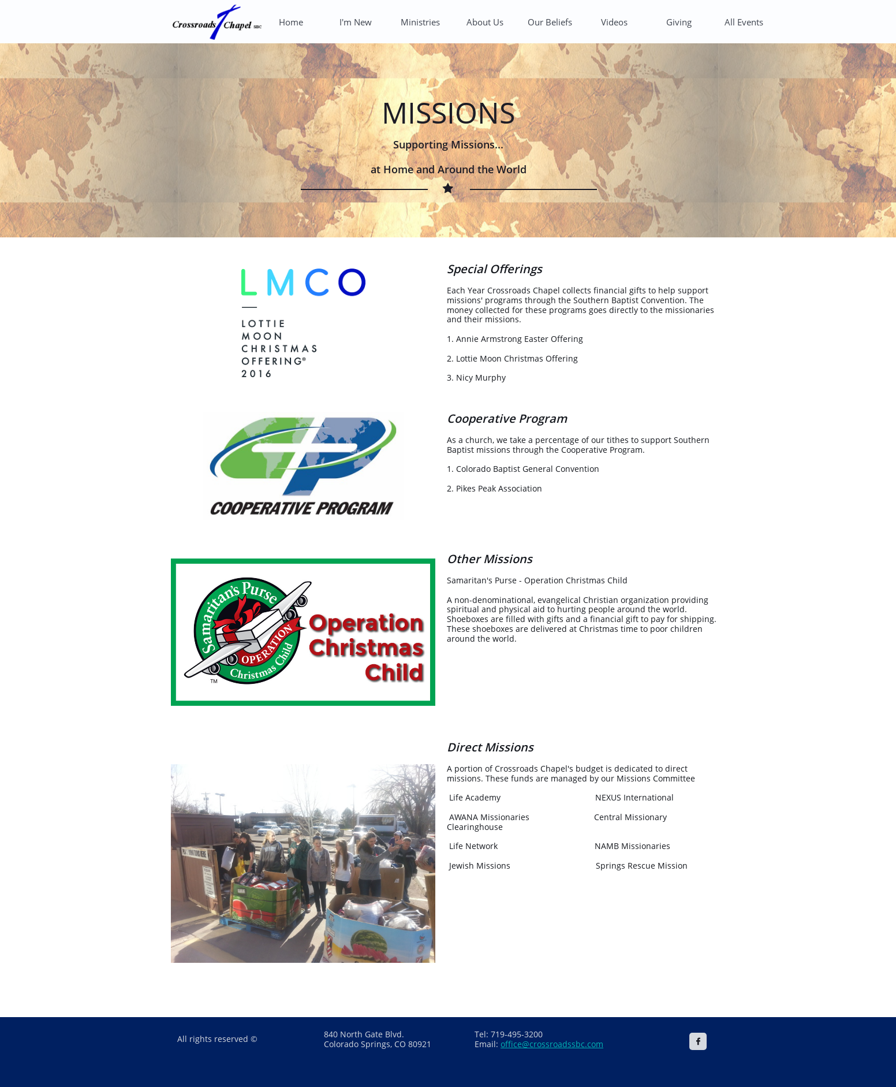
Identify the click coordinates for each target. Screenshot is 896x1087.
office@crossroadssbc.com (552, 1043)
